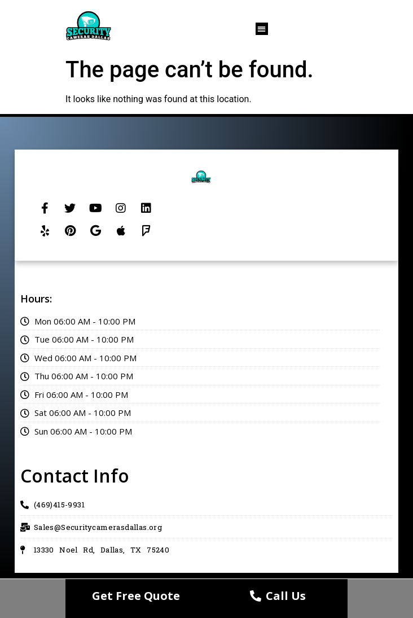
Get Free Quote (136, 595)
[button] (262, 29)
